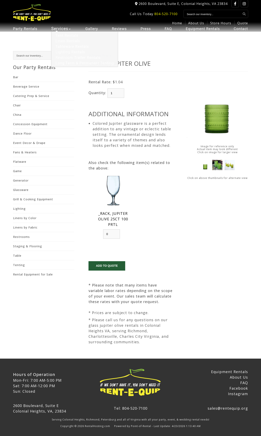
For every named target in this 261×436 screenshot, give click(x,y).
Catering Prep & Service (31, 96)
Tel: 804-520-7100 (130, 408)
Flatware (19, 162)
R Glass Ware (99, 55)
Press (144, 35)
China (17, 115)
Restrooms (21, 237)
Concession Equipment (30, 124)
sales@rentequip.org (228, 408)
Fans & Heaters (25, 152)
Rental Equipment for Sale (33, 274)
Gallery (91, 35)
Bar (15, 77)
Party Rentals (26, 35)
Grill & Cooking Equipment (33, 199)
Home (177, 25)
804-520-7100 (166, 16)
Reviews (119, 35)
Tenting (19, 265)
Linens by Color (24, 218)
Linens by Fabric (25, 227)
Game (17, 171)
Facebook (238, 388)
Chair (17, 105)
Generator (21, 180)
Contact (240, 35)
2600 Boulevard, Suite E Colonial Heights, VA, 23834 (39, 408)
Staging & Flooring (27, 246)
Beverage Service (26, 86)
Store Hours (220, 25)
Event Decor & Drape (29, 143)
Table (17, 256)
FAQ (166, 35)
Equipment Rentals (201, 35)
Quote (242, 25)
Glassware (21, 190)
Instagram (238, 393)
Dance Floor (22, 133)
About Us (196, 25)
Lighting (19, 209)
